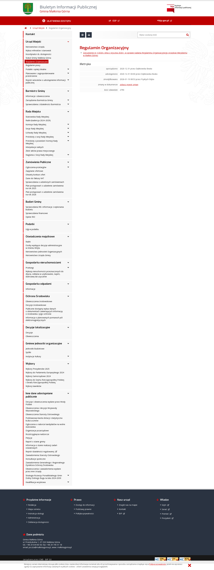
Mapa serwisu (34, 509)
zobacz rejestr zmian (129, 84)
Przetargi (30, 267)
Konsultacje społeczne (36, 459)
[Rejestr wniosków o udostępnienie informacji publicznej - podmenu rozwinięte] (68, 80)
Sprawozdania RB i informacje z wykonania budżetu (45, 208)
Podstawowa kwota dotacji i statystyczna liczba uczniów (44, 419)
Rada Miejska (33, 111)
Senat (164, 509)
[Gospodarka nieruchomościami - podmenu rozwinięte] (68, 262)
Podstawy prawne (83, 509)
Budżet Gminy (33, 201)
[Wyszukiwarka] (161, 35)
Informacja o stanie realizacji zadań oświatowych (41, 446)
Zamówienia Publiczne (38, 162)
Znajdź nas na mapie (128, 505)
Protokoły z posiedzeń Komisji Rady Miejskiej (42, 142)
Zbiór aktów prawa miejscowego (40, 150)
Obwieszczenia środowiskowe (39, 301)
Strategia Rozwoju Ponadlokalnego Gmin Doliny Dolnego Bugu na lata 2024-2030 (44, 476)
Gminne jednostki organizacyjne (44, 343)
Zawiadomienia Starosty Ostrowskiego (43, 455)
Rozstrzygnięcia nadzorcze (37, 434)
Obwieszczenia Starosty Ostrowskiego (43, 414)
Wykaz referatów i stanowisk (38, 50)
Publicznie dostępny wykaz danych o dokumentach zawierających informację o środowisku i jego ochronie (44, 311)
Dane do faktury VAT (35, 178)
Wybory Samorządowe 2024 (38, 376)
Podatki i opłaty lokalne (36, 69)
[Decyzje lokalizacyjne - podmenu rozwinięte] (68, 327)
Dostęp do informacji (85, 505)
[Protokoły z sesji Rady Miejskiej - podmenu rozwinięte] (68, 136)
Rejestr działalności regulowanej (40, 451)
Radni (28, 241)
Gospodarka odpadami (38, 283)
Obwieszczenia (32, 336)
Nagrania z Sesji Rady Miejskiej (39, 155)
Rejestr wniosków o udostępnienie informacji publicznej (46, 81)
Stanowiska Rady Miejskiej (37, 116)
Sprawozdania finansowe (37, 213)
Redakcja (32, 505)
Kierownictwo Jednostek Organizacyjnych (44, 251)
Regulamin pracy (33, 65)
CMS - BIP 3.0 (45, 559)
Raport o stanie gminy (35, 441)
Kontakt (30, 34)
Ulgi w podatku (32, 229)
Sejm (164, 505)
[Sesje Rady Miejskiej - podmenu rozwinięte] (68, 128)
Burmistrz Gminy (35, 91)
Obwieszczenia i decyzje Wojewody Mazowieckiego (41, 409)
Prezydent (166, 518)
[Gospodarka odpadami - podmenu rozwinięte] (68, 284)
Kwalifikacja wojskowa (36, 482)
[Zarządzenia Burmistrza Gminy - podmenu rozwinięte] (68, 100)
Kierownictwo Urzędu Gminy (38, 255)
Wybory (30, 363)
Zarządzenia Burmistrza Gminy (39, 100)
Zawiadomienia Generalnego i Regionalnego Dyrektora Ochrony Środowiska (45, 463)
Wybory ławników (33, 386)
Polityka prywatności (85, 513)
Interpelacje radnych (35, 147)
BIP (120, 513)
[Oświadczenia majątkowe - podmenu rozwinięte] (68, 236)
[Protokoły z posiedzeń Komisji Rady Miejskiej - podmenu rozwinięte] (68, 140)
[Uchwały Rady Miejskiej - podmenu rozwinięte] (68, 132)
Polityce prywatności (157, 564)
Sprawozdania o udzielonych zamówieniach (45, 182)
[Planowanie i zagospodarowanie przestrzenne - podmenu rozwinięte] (68, 73)
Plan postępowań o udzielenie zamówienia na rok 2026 (44, 193)
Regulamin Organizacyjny (60, 28)
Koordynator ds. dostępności (38, 54)
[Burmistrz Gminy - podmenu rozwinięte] (68, 91)
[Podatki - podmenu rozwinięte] (68, 224)
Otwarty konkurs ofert (35, 174)
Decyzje (29, 332)
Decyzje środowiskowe (36, 305)
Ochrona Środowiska (38, 296)
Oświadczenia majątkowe (40, 236)
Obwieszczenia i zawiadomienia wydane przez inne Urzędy (43, 470)
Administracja (34, 517)
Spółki (28, 352)
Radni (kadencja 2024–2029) (38, 120)
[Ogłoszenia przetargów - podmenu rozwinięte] (68, 167)
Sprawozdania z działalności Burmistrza (43, 104)
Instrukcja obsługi (36, 513)
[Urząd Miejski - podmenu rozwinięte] (68, 42)
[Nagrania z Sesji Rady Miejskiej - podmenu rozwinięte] (68, 154)
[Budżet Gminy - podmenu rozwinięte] (68, 202)
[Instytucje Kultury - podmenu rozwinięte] (68, 356)
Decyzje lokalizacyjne (38, 327)
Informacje (30, 289)
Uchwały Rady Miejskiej (36, 132)
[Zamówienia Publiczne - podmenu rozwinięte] (68, 162)
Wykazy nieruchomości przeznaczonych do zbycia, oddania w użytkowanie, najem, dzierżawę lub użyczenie (44, 274)
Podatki (30, 224)
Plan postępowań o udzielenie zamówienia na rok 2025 (44, 187)
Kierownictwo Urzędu (35, 47)
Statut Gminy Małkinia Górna (38, 58)
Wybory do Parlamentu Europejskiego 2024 (45, 372)
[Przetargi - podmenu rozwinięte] (68, 267)
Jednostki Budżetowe (35, 348)
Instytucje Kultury (33, 356)
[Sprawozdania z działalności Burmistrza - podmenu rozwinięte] (68, 104)
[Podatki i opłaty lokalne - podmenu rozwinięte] (68, 69)
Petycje (29, 438)
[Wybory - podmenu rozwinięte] (68, 364)
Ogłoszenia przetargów (36, 167)
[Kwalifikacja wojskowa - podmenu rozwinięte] (68, 482)
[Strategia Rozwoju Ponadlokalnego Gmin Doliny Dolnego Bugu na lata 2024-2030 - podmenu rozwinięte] (68, 475)
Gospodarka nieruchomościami (43, 262)
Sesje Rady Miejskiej (35, 128)
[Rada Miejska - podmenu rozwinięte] (68, 111)
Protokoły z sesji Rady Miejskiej (40, 136)
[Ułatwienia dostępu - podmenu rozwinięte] (56, 20)
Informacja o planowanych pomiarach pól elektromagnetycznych (44, 318)
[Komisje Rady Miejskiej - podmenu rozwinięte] (68, 124)
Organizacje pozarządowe (37, 430)
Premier (165, 513)
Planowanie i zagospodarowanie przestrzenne (40, 74)
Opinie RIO (30, 217)
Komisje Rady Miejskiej (36, 124)
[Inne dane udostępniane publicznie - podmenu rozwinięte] (68, 393)
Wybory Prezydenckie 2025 (37, 369)
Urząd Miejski (38, 28)
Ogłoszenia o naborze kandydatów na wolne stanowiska (45, 425)
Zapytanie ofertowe (34, 171)
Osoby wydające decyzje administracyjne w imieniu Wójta (44, 246)
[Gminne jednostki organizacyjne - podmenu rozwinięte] (68, 343)
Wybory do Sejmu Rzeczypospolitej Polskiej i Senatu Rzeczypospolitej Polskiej (45, 381)
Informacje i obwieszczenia (38, 96)
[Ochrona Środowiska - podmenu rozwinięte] (68, 296)
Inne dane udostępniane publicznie (39, 395)
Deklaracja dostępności (38, 522)
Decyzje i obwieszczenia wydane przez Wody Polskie (45, 403)
